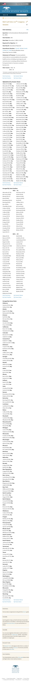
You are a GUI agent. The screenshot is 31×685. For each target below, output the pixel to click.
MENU (5, 15)
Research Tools (8, 646)
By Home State (17, 78)
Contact (3, 678)
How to (24, 612)
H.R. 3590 (9, 50)
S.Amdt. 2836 (18, 48)
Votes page (20, 657)
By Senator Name (18, 76)
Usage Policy (19, 678)
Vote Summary (6, 76)
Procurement (18, 679)
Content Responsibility (11, 678)
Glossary (15, 647)
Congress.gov (15, 634)
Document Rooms (11, 623)
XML (27, 29)
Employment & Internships (8, 679)
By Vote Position (7, 78)
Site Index (12, 649)
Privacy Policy (26, 678)
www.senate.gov (25, 679)
